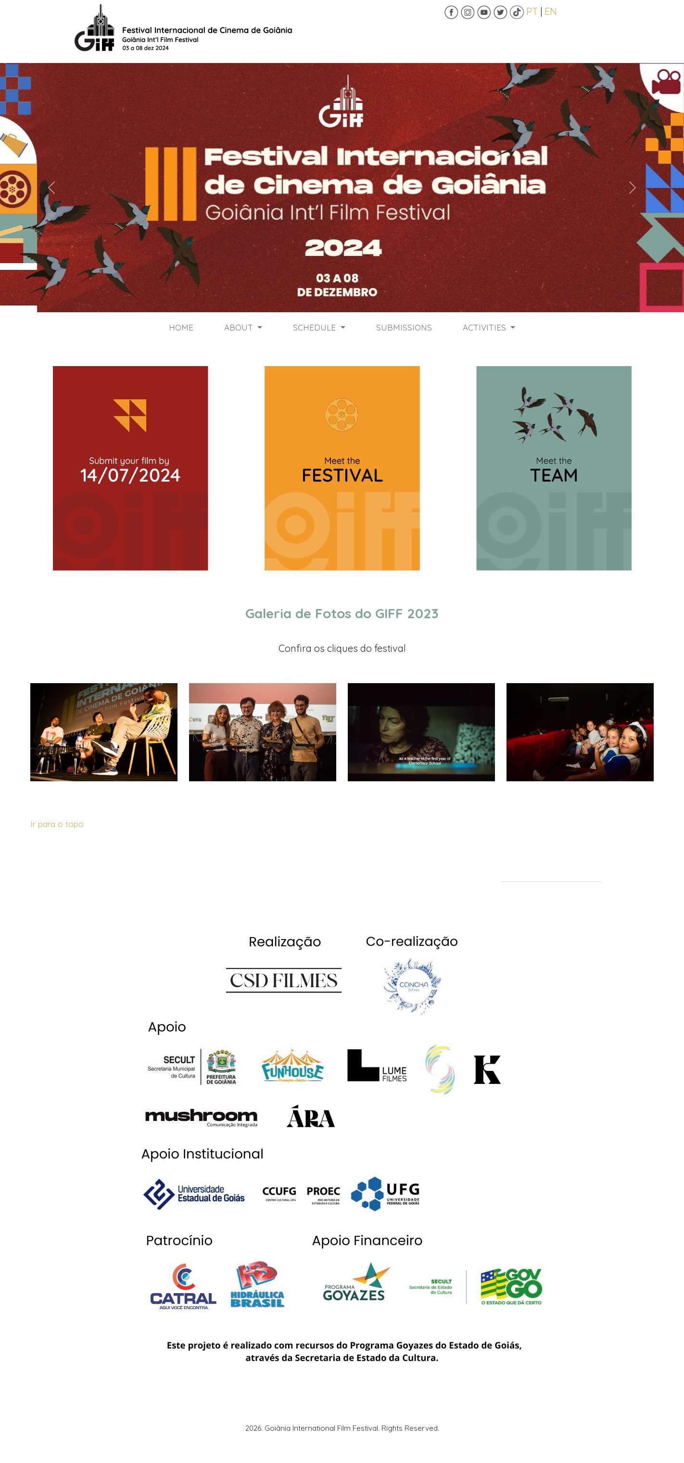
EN (551, 11)
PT (532, 11)
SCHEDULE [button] (315, 327)
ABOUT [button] (239, 327)
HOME (181, 327)
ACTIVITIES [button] (485, 327)
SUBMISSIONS (404, 327)
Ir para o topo (57, 823)
